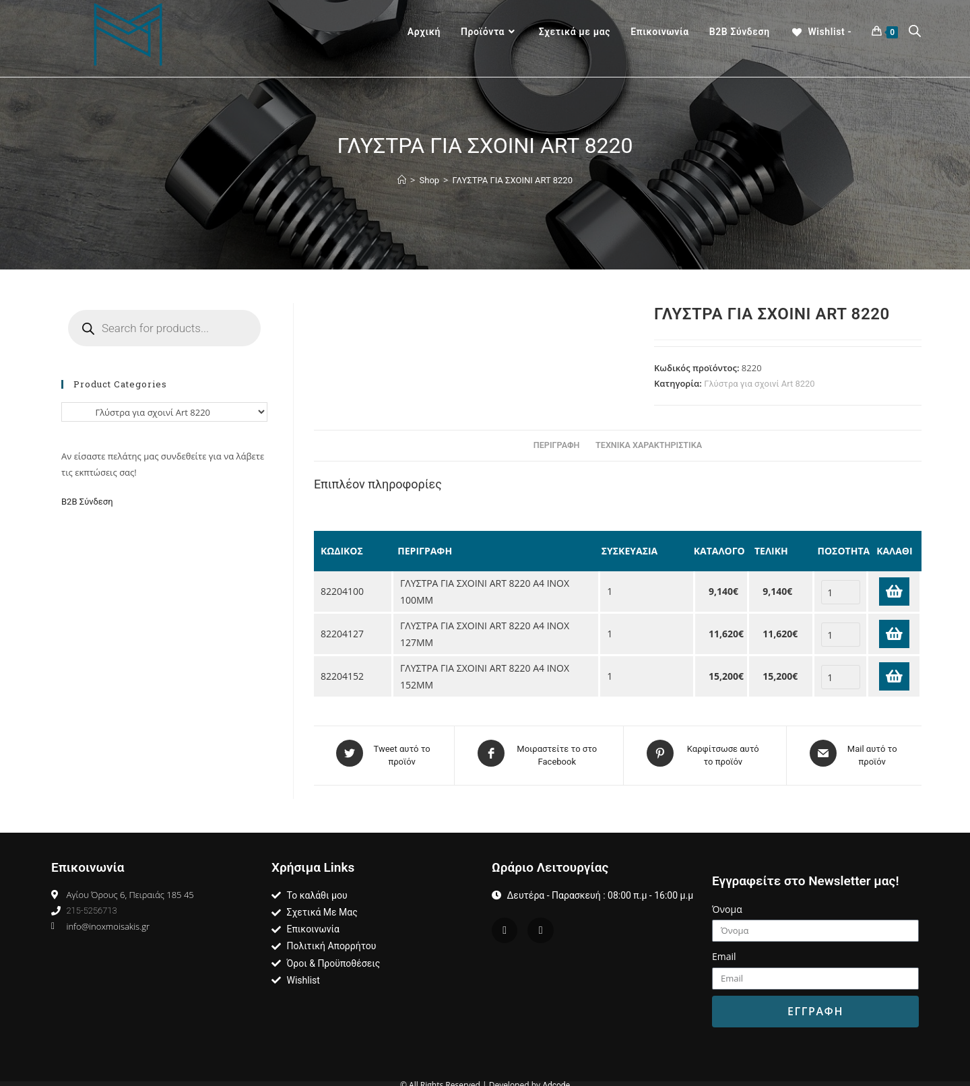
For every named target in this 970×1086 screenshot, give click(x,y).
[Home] (401, 180)
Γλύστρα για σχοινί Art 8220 (759, 384)
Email (724, 951)
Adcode (556, 1080)
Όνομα (727, 904)
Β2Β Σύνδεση (88, 502)
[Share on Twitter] (384, 753)
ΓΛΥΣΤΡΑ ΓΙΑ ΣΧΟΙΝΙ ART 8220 (513, 180)
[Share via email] (854, 753)
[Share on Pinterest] (705, 753)
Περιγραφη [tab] (557, 445)
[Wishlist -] (821, 32)
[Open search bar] (915, 32)
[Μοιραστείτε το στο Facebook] (539, 753)
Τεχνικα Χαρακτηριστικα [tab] (648, 445)
